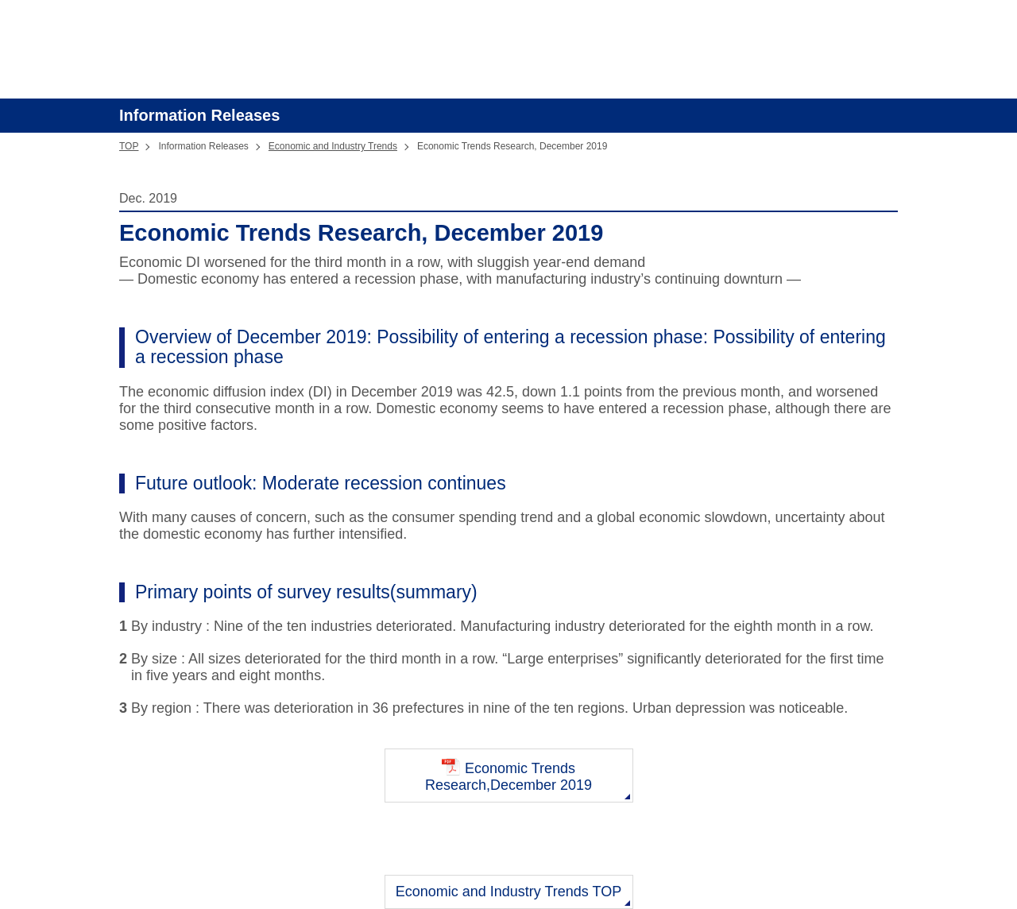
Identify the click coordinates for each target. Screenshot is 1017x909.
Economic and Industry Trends (333, 146)
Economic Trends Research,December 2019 (508, 775)
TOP (128, 146)
